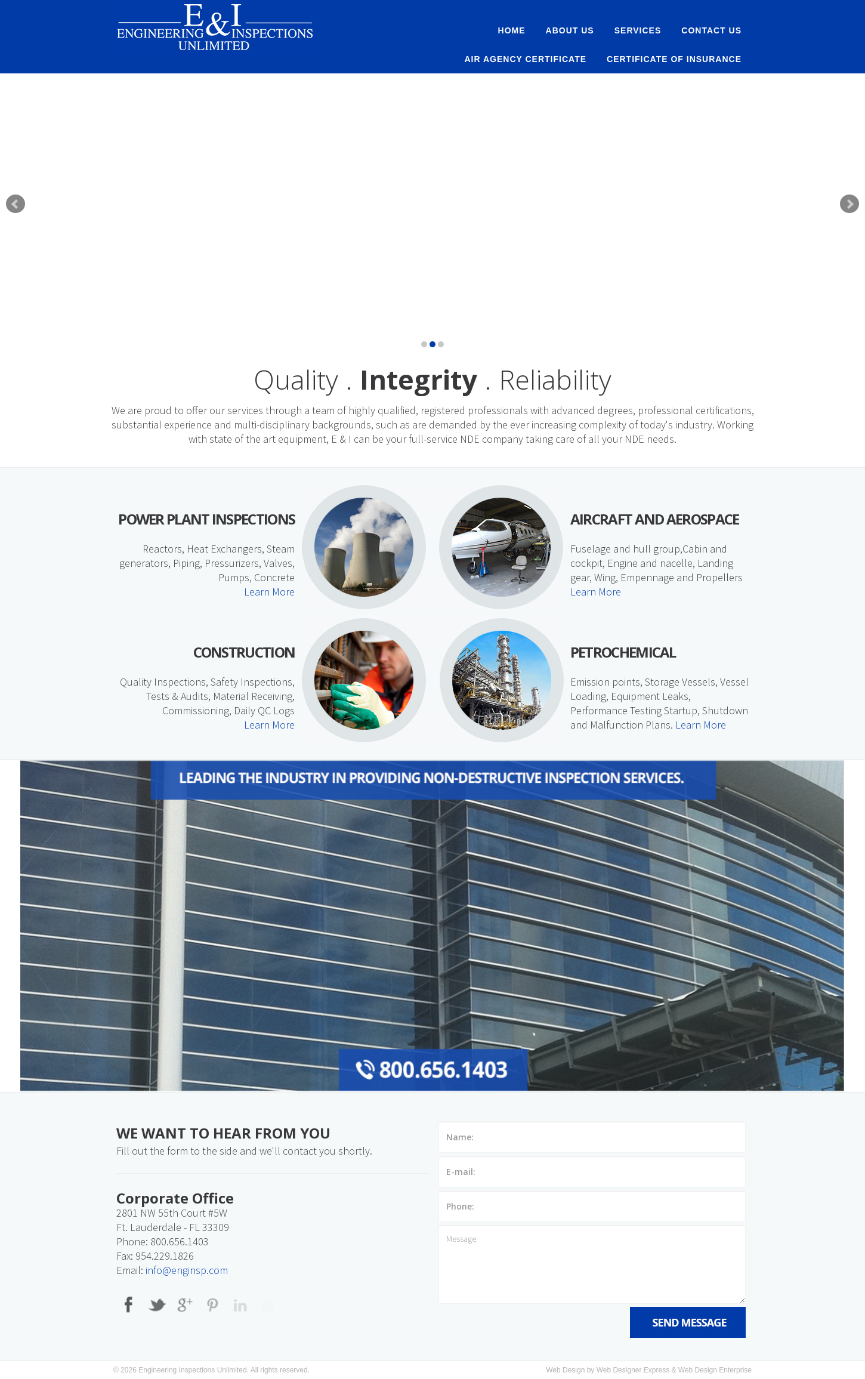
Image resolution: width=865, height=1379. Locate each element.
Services (638, 30)
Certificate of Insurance (674, 59)
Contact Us (711, 30)
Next (849, 204)
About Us (570, 30)
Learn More (269, 592)
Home (512, 30)
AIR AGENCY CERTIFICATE (526, 59)
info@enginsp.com (187, 1270)
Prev (15, 204)
